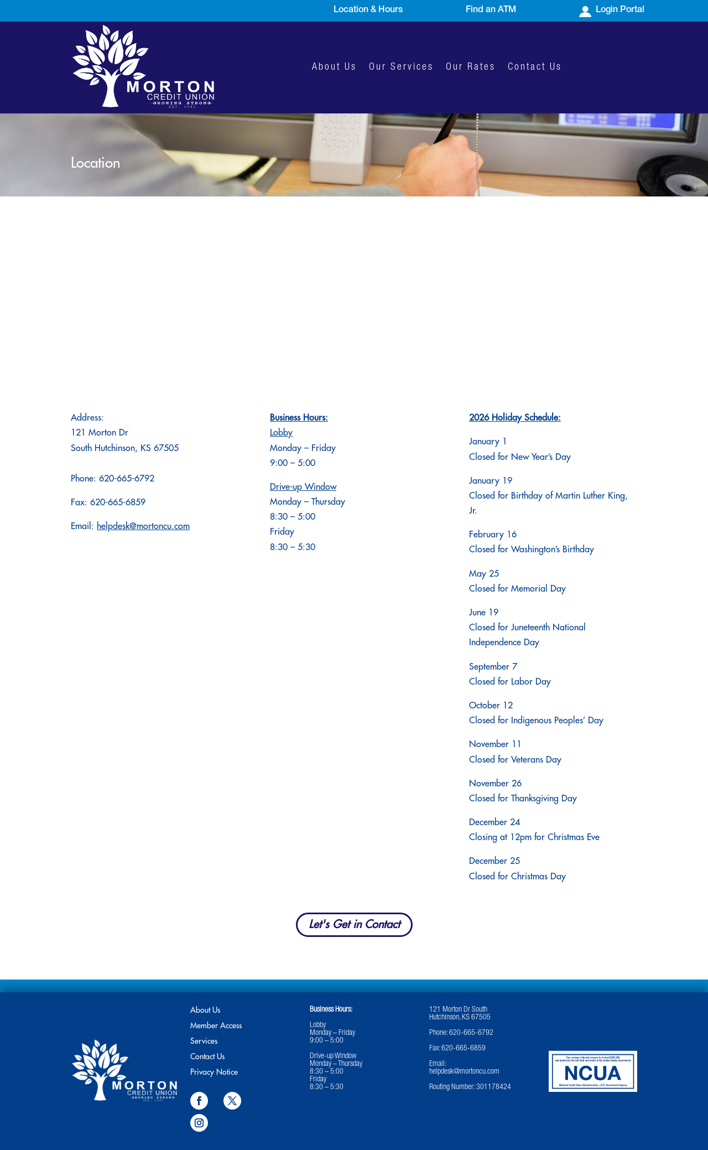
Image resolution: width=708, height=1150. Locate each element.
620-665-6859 (463, 1049)
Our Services (401, 67)
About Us (334, 67)
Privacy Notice (214, 1072)
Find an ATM (491, 10)
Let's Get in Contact (354, 924)
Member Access (216, 1025)
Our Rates (471, 67)
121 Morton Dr (99, 432)
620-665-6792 (126, 478)
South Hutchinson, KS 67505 (125, 448)
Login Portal (620, 10)
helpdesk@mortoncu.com (143, 526)
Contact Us (535, 67)
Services (203, 1041)
